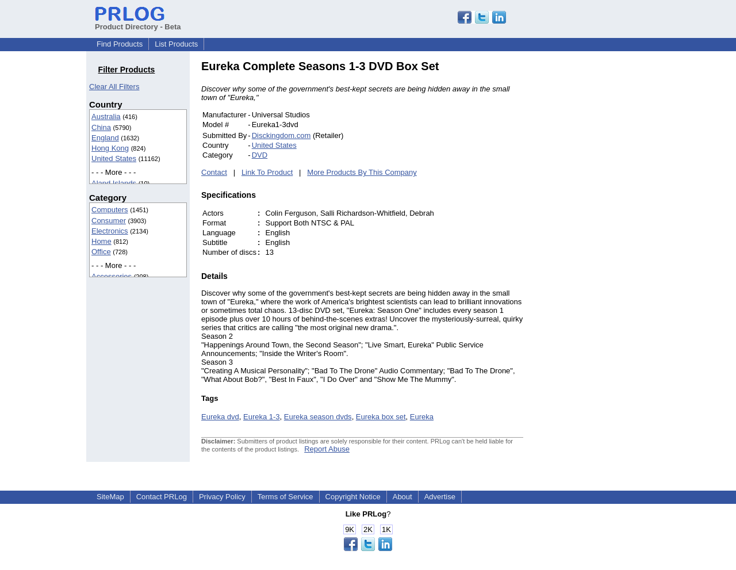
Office (101, 251)
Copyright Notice (353, 496)
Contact (214, 172)
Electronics (109, 231)
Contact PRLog (161, 496)
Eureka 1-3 (261, 416)
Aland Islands (113, 183)
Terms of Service (285, 496)
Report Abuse (327, 449)
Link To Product (267, 172)
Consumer (108, 220)
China (101, 127)
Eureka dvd (220, 416)
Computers (109, 209)
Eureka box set (381, 416)
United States (113, 158)
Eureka (422, 416)
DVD (259, 155)
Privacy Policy (222, 496)
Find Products (120, 44)
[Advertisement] (601, 232)
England (105, 137)
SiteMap (110, 496)
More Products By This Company (362, 172)
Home (101, 241)
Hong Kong (110, 148)
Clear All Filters (114, 86)
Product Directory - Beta (138, 22)
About (402, 496)
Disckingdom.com (281, 135)
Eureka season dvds (318, 416)
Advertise (439, 496)
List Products (176, 44)
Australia (106, 116)
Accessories (111, 276)
